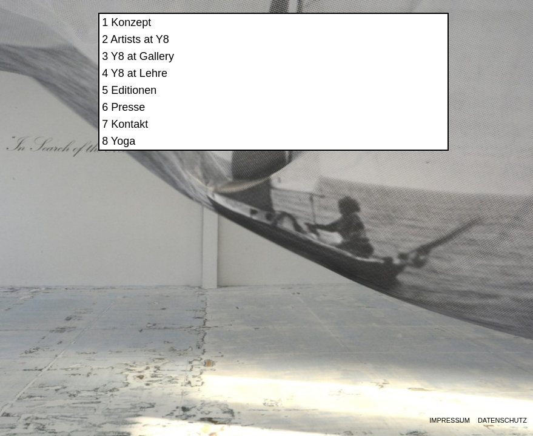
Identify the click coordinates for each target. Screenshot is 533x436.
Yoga (354, 151)
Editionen (365, 100)
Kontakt (361, 134)
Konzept (363, 33)
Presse (360, 117)
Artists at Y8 (371, 50)
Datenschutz (502, 420)
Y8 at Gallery (373, 67)
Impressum (449, 420)
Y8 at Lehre (370, 84)
